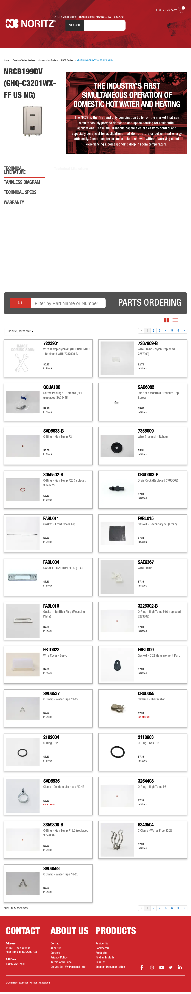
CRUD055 (146, 696)
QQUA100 (51, 390)
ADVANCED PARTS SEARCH (110, 17)
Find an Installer (106, 959)
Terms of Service (61, 964)
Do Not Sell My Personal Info (68, 969)
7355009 (146, 433)
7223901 (51, 346)
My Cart (172, 10)
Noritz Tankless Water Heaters (31, 26)
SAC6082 (146, 390)
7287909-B (148, 346)
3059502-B (53, 477)
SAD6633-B (53, 433)
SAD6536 (51, 783)
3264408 (146, 783)
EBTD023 (51, 652)
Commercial (103, 950)
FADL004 (51, 565)
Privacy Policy (59, 959)
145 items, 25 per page (20, 334)
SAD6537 (51, 696)
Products (101, 955)
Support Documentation (110, 969)
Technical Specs (20, 195)
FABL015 (146, 521)
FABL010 (51, 608)
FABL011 (51, 521)
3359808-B (53, 827)
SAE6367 (146, 565)
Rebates (101, 964)
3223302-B (148, 608)
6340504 (146, 827)
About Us (56, 950)
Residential (102, 945)
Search (73, 25)
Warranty (14, 205)
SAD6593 (51, 871)
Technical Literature (14, 173)
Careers (55, 955)
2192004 (51, 740)
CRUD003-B (148, 477)
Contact (55, 945)
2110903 (146, 740)
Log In (160, 10)
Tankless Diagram (22, 185)
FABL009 (146, 652)
